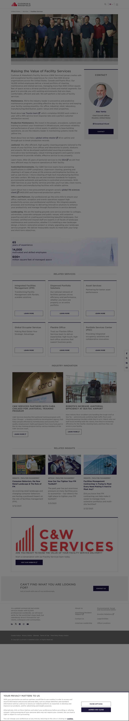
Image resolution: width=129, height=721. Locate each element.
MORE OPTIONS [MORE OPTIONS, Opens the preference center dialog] (96, 704)
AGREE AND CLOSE (96, 710)
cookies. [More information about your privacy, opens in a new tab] (70, 719)
